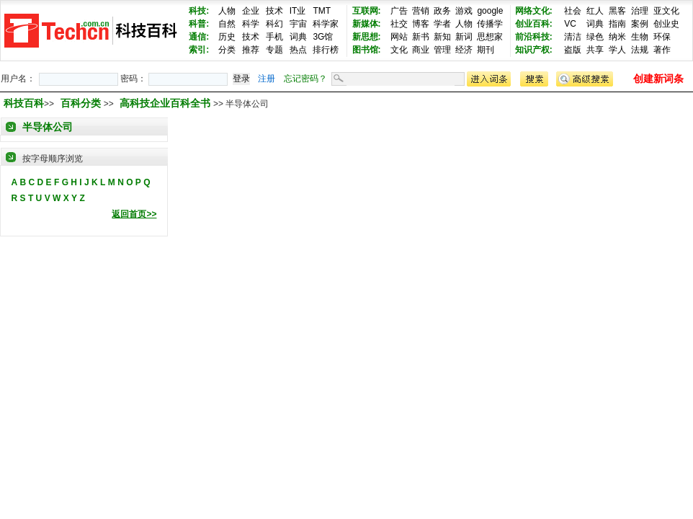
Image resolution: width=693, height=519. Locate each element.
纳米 (617, 37)
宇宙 (298, 24)
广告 (399, 11)
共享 (595, 50)
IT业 (298, 11)
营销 (420, 11)
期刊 (485, 50)
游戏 (464, 11)
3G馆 (323, 37)
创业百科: (534, 24)
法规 (639, 50)
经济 (464, 50)
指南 (617, 24)
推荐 (250, 50)
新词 (464, 37)
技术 (274, 11)
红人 (595, 11)
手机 (274, 37)
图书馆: (366, 50)
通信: (199, 37)
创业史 (666, 24)
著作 (662, 50)
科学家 (326, 24)
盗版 (572, 50)
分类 (227, 50)
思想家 (490, 37)
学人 (617, 50)
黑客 (617, 11)
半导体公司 (47, 127)
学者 (442, 24)
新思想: (366, 37)
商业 (420, 50)
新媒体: (366, 24)
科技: (199, 11)
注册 (266, 79)
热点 (298, 50)
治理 (639, 11)
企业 (250, 11)
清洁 (572, 37)
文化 (399, 50)
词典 (298, 37)
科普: (199, 24)
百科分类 (81, 103)
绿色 (595, 37)
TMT (322, 11)
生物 (639, 37)
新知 (442, 37)
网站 (399, 37)
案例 (639, 24)
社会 (572, 11)
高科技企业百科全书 (166, 103)
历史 (227, 37)
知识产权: (534, 50)
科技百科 (24, 103)
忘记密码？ (305, 79)
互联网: (366, 11)
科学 (250, 24)
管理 (442, 50)
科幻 (274, 24)
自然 (227, 24)
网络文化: (534, 11)
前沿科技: (534, 37)
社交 (399, 24)
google (490, 11)
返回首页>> (134, 214)
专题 (274, 50)
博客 (420, 24)
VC (570, 24)
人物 (227, 11)
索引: (199, 50)
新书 (420, 37)
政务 (442, 11)
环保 (662, 37)
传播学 (490, 24)
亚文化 (666, 11)
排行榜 (326, 50)
